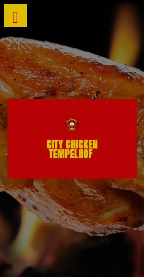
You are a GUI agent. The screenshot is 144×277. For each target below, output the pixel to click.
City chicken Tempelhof (72, 149)
